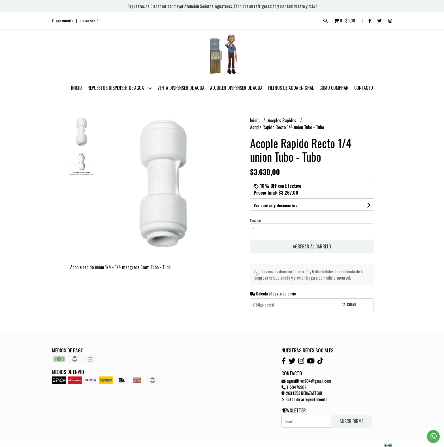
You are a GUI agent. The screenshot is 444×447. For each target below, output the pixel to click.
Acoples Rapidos (282, 120)
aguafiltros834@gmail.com (306, 381)
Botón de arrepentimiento (304, 399)
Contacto (363, 87)
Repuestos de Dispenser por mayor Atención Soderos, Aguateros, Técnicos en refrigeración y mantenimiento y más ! (222, 6)
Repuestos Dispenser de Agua (119, 88)
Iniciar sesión (89, 20)
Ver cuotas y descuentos (275, 205)
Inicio (76, 87)
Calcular (348, 304)
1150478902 (293, 387)
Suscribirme (351, 421)
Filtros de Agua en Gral (291, 87)
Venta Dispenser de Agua (180, 87)
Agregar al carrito (312, 246)
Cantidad (256, 220)
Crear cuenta (63, 20)
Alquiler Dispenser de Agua (236, 87)
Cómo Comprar (334, 87)
